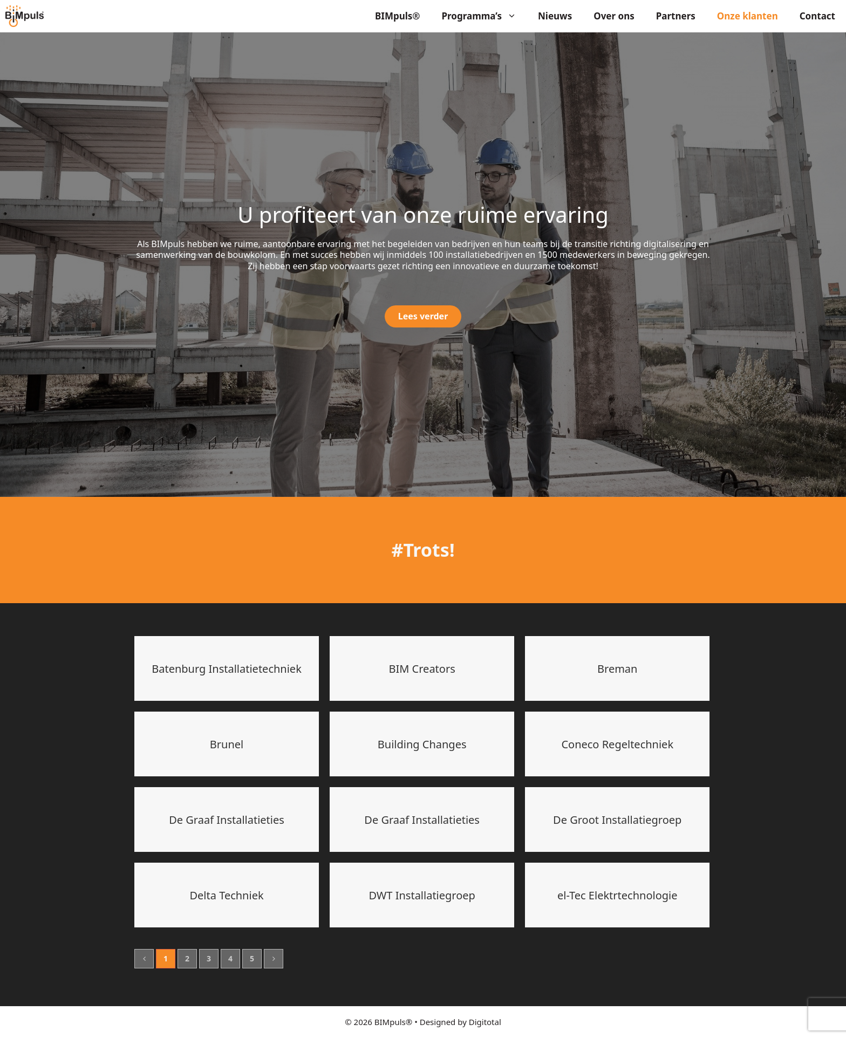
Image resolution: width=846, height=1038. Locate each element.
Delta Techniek (226, 896)
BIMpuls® (397, 16)
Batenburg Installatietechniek (227, 669)
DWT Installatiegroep (422, 896)
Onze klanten (747, 16)
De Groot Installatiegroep (617, 820)
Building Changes (422, 744)
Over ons (613, 16)
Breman (617, 669)
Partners (675, 16)
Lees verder (423, 316)
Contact (817, 16)
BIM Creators (422, 669)
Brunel (226, 744)
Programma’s (485, 16)
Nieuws (555, 16)
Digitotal (485, 1021)
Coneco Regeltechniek (617, 744)
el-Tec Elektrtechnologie (617, 896)
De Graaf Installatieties (226, 820)
